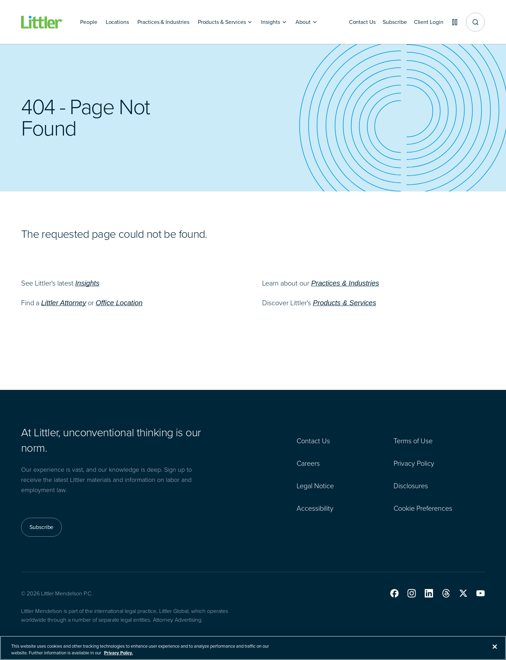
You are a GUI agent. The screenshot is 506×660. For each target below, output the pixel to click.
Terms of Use (413, 441)
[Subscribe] (390, 22)
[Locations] (117, 22)
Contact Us (313, 441)
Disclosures (411, 486)
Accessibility (315, 508)
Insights (87, 283)
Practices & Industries (345, 283)
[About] (307, 22)
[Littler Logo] (42, 22)
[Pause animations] (453, 22)
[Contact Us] (356, 22)
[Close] (494, 651)
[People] (88, 22)
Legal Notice (315, 486)
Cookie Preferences (423, 508)
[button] (394, 593)
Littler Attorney (63, 303)
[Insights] (274, 22)
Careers (308, 463)
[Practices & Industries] (163, 22)
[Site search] (475, 22)
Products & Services (344, 303)
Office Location (119, 303)
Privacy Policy (414, 463)
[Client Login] (426, 22)
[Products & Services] (225, 22)
